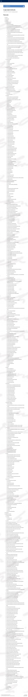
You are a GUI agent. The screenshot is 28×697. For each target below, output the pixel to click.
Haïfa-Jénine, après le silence (11, 246)
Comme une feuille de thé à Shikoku (12, 458)
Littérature (7, 95)
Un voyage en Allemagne (10, 363)
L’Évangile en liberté (10, 441)
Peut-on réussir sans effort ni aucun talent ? (13, 336)
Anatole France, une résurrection (11, 78)
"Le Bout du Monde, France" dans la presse (12, 612)
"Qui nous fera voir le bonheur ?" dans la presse (12, 655)
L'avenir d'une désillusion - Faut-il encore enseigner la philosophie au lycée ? (14, 282)
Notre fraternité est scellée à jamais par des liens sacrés (14, 51)
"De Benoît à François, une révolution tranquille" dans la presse (14, 543)
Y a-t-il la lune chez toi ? (10, 477)
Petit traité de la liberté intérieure (11, 333)
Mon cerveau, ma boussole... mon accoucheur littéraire (14, 49)
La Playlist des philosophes (10, 390)
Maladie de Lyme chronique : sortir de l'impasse (13, 314)
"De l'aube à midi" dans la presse (10, 544)
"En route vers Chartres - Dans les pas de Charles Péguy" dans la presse (14, 552)
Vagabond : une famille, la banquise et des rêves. (13, 476)
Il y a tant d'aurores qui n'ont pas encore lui (13, 130)
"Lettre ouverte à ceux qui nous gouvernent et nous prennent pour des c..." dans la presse (15, 629)
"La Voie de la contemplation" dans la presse (12, 609)
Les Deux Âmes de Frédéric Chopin (11, 375)
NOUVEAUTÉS (7, 18)
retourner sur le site (14, 11)
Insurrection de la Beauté (10, 418)
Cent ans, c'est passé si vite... (11, 216)
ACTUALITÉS (7, 512)
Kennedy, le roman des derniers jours (12, 259)
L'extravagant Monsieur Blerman (11, 161)
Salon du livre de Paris (9, 683)
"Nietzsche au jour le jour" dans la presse (11, 641)
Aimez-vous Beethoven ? (10, 368)
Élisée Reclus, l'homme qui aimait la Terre (12, 82)
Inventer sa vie (9, 250)
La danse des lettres (9, 422)
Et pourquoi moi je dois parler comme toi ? (12, 236)
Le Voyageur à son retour (10, 468)
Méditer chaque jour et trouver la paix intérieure (13, 445)
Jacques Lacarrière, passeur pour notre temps (13, 461)
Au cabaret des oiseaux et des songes (12, 68)
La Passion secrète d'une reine (11, 137)
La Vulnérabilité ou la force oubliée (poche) (13, 293)
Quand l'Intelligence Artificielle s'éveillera (12, 340)
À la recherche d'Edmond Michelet (11, 207)
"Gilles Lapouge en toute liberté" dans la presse (12, 563)
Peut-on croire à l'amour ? (10, 493)
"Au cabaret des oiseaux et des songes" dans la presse (13, 528)
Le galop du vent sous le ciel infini (11, 158)
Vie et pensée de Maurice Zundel (11, 450)
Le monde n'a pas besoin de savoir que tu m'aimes (14, 45)
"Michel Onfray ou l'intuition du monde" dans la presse (13, 639)
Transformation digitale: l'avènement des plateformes (14, 359)
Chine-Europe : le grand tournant (11, 223)
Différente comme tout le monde (11, 230)
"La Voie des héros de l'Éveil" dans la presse (12, 610)
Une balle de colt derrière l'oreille (11, 199)
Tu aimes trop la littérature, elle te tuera (12, 56)
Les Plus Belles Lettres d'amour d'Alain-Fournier (13, 47)
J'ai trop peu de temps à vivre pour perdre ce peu (13, 251)
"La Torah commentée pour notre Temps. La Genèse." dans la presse (15, 602)
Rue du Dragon (8, 92)
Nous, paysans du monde (10, 325)
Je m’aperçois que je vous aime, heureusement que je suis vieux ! (15, 37)
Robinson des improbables (10, 71)
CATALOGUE (6, 21)
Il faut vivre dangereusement (11, 387)
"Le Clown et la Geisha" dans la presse (11, 616)
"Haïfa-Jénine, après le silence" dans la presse (12, 565)
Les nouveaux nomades (10, 305)
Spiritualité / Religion (9, 402)
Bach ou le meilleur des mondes (11, 212)
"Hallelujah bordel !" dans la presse (11, 566)
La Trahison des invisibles (10, 289)
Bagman (8, 103)
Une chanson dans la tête (10, 382)
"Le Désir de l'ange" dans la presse (10, 617)
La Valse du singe (9, 145)
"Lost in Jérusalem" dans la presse (10, 632)
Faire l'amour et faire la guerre (11, 28)
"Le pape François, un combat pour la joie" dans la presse (13, 620)
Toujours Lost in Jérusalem (10, 501)
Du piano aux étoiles (10, 232)
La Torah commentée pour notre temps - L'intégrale (14, 433)
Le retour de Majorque (10, 372)
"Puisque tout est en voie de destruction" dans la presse (13, 653)
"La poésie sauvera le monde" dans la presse (12, 597)
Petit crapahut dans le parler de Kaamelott (13, 496)
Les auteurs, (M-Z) (9, 519)
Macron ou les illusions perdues (11, 313)
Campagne (8, 60)
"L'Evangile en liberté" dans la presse (11, 586)
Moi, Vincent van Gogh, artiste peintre (12, 184)
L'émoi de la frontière (9, 67)
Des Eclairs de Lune (9, 114)
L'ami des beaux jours (10, 134)
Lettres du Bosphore (10, 172)
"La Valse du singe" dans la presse (10, 606)
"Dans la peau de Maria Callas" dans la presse (12, 539)
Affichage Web (25, 695)
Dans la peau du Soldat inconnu (11, 110)
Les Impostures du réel (10, 166)
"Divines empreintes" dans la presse (11, 550)
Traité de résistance (9, 356)
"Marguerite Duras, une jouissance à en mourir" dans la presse (14, 633)
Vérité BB (8, 364)
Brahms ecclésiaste (9, 403)
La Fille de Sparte (9, 267)
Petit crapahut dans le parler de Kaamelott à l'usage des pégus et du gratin (16, 332)
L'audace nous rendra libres (11, 290)
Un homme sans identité (10, 360)
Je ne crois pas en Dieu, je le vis (11, 419)
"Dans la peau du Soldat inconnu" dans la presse (12, 540)
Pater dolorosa (9, 329)
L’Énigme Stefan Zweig (10, 176)
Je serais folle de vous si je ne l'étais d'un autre (13, 40)
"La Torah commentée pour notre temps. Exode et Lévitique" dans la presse (15, 605)
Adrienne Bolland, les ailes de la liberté (12, 204)
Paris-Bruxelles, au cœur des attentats (12, 328)
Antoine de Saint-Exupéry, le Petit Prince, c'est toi (13, 99)
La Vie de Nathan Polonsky (10, 146)
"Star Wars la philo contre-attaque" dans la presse (13, 664)
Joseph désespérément (10, 133)
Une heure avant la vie (10, 200)
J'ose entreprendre (9, 258)
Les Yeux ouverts (9, 169)
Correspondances (8, 22)
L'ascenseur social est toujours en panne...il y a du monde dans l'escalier (15, 275)
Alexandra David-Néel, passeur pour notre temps (13, 454)
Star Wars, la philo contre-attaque (11, 398)
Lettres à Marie (9, 48)
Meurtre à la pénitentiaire (10, 181)
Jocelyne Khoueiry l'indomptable (11, 254)
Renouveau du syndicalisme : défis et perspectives (13, 347)
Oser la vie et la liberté (10, 492)
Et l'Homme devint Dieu (10, 417)
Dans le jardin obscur (10, 111)
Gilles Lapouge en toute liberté (11, 243)
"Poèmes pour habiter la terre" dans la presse (12, 652)
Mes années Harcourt (10, 320)
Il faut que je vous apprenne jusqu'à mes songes (13, 29)
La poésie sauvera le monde (11, 88)
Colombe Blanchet (9, 106)
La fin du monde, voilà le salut (11, 388)
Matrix (8, 317)
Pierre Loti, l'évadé (9, 84)
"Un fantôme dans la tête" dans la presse (11, 672)
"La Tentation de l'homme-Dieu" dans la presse (12, 601)
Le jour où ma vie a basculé (10, 304)
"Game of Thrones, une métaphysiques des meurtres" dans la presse (15, 562)
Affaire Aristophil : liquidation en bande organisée (13, 205)
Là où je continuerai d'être (10, 462)
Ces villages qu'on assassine (11, 219)
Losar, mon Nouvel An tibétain (11, 310)
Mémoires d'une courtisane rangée (11, 180)
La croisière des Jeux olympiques (11, 480)
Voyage (7, 453)
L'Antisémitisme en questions (11, 270)
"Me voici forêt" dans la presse (10, 637)
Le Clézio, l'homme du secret (11, 154)
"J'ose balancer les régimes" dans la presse (12, 573)
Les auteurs (7, 516)
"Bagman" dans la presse (9, 531)
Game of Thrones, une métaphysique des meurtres (13, 384)
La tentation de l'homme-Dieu (11, 278)
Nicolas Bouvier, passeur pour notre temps (12, 473)
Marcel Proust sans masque (10, 86)
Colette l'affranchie (9, 79)
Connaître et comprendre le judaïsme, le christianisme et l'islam (15, 407)
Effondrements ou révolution (11, 235)
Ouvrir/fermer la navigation (14, 1)
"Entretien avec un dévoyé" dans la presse (11, 554)
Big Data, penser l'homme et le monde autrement (13, 215)
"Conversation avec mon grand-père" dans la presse (13, 538)
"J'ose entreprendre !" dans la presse (11, 574)
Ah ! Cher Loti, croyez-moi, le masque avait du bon (14, 25)
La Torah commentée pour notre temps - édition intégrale (14, 431)
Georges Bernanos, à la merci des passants (13, 80)
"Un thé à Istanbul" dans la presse (10, 674)
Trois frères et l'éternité (10, 196)
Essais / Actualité (8, 203)
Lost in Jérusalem (9, 472)
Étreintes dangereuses (10, 238)
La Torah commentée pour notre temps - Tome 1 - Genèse (14, 425)
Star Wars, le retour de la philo (11, 500)
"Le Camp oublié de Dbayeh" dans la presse (12, 613)
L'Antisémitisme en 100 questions (11, 271)
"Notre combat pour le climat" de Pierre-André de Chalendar (14, 643)
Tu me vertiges (9, 197)
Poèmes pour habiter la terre (11, 189)
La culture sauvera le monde (10, 87)
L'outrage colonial (9, 312)
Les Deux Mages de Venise (10, 164)
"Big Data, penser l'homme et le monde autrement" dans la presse (15, 532)
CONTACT (6, 684)
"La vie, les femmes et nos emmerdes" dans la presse (13, 608)
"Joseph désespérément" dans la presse (11, 577)
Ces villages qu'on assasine (10, 220)
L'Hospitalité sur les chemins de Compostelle (13, 442)
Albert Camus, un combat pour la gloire (12, 98)
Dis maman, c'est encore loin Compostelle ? (13, 231)
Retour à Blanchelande (10, 193)
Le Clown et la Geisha (10, 156)
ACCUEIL (6, 17)
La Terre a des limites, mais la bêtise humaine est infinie (14, 41)
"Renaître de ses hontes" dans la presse (11, 656)
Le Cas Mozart (9, 294)
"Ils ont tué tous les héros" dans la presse (11, 567)
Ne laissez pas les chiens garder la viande (12, 188)
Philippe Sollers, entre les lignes (11, 337)
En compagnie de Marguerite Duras (12, 117)
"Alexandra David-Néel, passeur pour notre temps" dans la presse (15, 527)
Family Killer (9, 121)
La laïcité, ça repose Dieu (10, 273)
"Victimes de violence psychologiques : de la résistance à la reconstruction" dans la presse (14, 679)
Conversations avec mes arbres (11, 90)
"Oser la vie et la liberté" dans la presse (11, 648)
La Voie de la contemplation (11, 434)
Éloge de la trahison (10, 94)
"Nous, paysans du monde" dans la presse (11, 644)
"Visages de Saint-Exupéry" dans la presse (11, 680)
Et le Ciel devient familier (10, 414)
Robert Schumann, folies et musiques (12, 349)
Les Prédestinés (9, 438)
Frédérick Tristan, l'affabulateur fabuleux (12, 123)
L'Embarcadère (9, 157)
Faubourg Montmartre (10, 122)
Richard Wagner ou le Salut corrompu (12, 348)
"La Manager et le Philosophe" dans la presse (12, 593)
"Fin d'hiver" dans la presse (9, 558)
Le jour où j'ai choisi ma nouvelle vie (12, 302)
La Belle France (9, 262)
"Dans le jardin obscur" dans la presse (11, 542)
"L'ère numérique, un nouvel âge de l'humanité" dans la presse (14, 585)
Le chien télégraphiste (10, 152)
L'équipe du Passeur (8, 515)
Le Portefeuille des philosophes (11, 399)
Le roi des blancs (9, 160)
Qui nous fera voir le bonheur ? (11, 343)
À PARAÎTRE (6, 20)
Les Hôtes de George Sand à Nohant (12, 165)
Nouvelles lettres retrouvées (11, 53)
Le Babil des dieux (9, 465)
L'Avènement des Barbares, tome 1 (11, 149)
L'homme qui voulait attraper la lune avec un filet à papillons (15, 177)
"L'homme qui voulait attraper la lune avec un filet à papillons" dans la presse (15, 590)
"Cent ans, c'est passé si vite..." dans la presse (12, 535)
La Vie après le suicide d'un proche (11, 285)
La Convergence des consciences (11, 263)
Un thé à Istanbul (9, 508)
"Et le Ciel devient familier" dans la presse (11, 555)
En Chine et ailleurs (9, 469)
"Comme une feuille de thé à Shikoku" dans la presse (13, 536)
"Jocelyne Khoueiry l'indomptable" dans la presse (12, 575)
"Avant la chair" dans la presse (10, 530)
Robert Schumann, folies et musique (12, 379)
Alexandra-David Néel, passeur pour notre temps (13, 456)
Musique (7, 367)
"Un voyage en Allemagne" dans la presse (11, 675)
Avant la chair (9, 102)
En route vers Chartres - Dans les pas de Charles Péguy (14, 460)
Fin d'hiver (8, 240)
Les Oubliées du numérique (10, 301)
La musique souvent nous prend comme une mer (13, 91)
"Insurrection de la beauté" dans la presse (11, 569)
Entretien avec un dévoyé (10, 118)
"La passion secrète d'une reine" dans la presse (12, 594)
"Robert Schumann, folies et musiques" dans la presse (13, 660)
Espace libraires (8, 686)
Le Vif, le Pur (8, 173)
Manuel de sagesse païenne (10, 316)
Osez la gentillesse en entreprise (11, 491)
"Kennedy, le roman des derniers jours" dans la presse (13, 578)
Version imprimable (4, 694)
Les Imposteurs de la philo (10, 394)
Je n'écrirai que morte (10, 131)
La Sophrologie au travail (10, 277)
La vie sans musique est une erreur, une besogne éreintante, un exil (15, 44)
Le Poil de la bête (9, 64)
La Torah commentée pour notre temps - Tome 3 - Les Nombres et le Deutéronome (15, 430)
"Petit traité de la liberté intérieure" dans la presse (13, 649)
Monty (8, 185)
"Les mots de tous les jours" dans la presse (11, 625)
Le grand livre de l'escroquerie (11, 297)
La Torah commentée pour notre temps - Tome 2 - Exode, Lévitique (14, 427)
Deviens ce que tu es (10, 410)
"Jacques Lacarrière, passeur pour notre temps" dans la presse (14, 570)
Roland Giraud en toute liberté (11, 351)
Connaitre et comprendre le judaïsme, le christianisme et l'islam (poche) (15, 406)
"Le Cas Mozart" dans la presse (10, 614)
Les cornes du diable (10, 162)
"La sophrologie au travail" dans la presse (11, 598)
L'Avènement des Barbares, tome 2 (11, 153)
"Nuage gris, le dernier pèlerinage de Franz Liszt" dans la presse (14, 645)
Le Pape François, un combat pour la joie (12, 437)
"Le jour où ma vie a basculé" (10, 618)
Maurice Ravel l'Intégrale (10, 376)
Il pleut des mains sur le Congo (11, 247)
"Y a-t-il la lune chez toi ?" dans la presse (11, 682)
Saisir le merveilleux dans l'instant (11, 352)
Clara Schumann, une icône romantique (12, 83)
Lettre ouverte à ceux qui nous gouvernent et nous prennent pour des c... (15, 309)
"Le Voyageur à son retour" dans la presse (11, 621)
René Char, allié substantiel (10, 191)
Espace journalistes (8, 687)
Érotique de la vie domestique (11, 72)
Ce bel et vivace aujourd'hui (11, 457)
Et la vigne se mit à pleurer (10, 119)
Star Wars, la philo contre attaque (11, 499)
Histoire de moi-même (10, 126)
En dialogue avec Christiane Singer (12, 115)
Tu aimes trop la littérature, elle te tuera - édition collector (15, 55)
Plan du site (8, 694)
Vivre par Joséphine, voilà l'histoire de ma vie (13, 57)
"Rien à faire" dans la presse (10, 659)
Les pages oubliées (8, 59)
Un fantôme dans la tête (10, 201)
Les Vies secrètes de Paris (10, 306)
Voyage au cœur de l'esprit (10, 63)
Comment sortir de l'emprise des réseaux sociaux (13, 226)
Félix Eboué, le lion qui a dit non (11, 239)
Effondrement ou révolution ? (11, 234)
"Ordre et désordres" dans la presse (10, 647)
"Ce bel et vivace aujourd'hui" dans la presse (12, 534)
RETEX (8, 192)
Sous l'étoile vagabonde (10, 75)
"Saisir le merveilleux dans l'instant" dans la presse (13, 663)
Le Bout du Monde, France (10, 466)
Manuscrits (7, 688)
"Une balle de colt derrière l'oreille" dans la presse (12, 671)
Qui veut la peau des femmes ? (11, 344)
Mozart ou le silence (9, 378)
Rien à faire (8, 195)
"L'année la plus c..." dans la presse (10, 579)
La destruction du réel (10, 265)
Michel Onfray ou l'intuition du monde (12, 321)
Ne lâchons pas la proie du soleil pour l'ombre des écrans (14, 488)
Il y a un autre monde (10, 129)
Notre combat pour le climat (11, 324)
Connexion (25, 694)
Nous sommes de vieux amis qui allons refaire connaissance (15, 52)
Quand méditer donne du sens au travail (12, 341)
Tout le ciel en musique (10, 355)
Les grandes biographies (9, 76)
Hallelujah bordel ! (9, 125)
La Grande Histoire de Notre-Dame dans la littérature (14, 269)
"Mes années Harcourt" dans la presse (11, 636)
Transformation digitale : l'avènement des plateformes (14, 503)
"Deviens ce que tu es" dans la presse (11, 547)
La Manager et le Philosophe (11, 392)
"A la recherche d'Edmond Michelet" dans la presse (13, 524)
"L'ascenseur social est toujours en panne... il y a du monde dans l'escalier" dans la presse (14, 582)
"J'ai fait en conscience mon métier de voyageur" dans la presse (14, 571)
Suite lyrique (9, 481)
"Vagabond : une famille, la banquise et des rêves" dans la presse (14, 676)
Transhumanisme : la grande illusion (12, 504)
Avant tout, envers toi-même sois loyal (12, 211)
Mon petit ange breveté (10, 24)
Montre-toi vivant (9, 446)
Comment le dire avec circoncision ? (12, 224)
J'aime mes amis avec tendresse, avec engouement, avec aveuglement (14, 33)
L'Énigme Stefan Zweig (10, 298)
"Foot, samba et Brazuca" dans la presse (11, 559)
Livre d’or (7, 520)
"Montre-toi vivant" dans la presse (10, 640)
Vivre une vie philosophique (11, 395)
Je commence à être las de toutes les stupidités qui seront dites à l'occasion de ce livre (15, 36)
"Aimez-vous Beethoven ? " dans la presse (11, 523)
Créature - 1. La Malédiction (11, 107)
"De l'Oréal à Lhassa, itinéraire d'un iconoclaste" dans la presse (14, 546)
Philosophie (7, 383)
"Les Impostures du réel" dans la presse (11, 624)
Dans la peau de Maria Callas (11, 371)
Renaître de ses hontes (10, 345)
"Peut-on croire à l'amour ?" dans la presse (12, 651)
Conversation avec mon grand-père (12, 227)
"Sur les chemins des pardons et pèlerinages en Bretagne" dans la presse (15, 668)
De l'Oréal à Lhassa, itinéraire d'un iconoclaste (13, 228)
